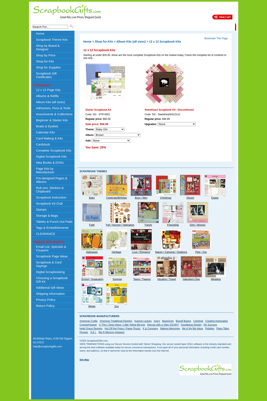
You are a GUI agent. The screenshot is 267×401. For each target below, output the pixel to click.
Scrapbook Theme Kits (89, 26)
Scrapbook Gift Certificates (46, 75)
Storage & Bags (47, 215)
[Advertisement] (156, 384)
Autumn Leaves (143, 321)
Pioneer (84, 332)
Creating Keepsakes (216, 321)
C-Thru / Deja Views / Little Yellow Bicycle (122, 324)
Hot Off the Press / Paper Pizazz (123, 328)
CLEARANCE (216, 26)
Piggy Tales (222, 328)
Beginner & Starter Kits (52, 120)
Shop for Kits (45, 61)
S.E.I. (93, 332)
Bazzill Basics (183, 321)
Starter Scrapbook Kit (98, 109)
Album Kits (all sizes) (50, 102)
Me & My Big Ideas (192, 328)
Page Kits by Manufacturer (45, 170)
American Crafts (89, 321)
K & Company (150, 328)
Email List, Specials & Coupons (51, 248)
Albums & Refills (47, 96)
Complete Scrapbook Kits (53, 150)
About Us (169, 26)
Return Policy (45, 305)
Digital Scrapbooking (50, 272)
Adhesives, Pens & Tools (53, 108)
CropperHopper (88, 324)
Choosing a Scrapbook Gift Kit (52, 279)
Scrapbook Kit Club (49, 203)
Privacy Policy (45, 299)
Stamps (41, 209)
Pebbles (209, 328)
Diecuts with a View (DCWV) (163, 324)
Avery (157, 321)
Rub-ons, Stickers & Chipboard (50, 189)
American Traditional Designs (116, 321)
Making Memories (170, 328)
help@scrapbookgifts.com (47, 346)
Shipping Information (191, 26)
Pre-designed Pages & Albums (51, 179)
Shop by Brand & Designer (123, 26)
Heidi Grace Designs (91, 328)
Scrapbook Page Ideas (52, 256)
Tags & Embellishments (52, 227)
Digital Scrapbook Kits (51, 156)
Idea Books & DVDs (50, 162)
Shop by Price (151, 26)
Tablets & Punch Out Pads (54, 221)
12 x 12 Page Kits (48, 90)
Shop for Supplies (48, 67)
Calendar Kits (45, 132)
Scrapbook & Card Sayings (49, 264)
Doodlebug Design (191, 324)
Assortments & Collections (54, 114)
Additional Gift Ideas (50, 287)
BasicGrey (168, 321)
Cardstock (43, 144)
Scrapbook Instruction (51, 197)
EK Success (210, 324)
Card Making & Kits (49, 138)
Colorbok (198, 321)
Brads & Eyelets (47, 126)
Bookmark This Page (216, 38)
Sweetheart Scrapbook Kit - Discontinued (169, 109)
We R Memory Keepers (111, 332)
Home (40, 33)
